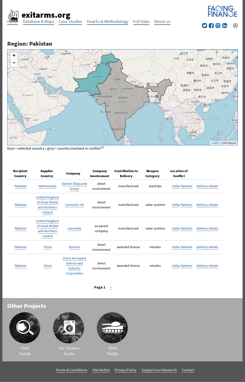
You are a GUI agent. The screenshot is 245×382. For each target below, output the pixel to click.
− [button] (14, 63)
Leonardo (74, 228)
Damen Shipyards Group (74, 186)
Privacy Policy (125, 369)
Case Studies (70, 21)
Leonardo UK (74, 204)
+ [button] (14, 56)
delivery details (207, 186)
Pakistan (21, 186)
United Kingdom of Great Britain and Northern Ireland (47, 204)
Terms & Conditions (71, 369)
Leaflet (215, 143)
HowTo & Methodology (107, 21)
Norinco (74, 247)
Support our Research (159, 369)
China (48, 247)
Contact (188, 369)
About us (162, 21)
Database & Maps (38, 21)
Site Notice (101, 369)
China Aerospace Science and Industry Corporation (74, 265)
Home (12, 21)
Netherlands (47, 186)
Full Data (141, 21)
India (175, 186)
